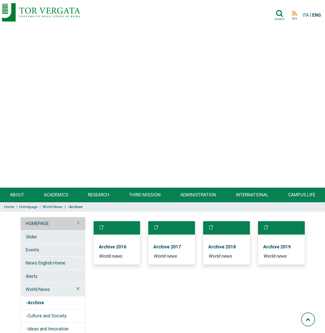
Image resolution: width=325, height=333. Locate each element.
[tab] (53, 223)
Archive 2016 (112, 246)
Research (98, 194)
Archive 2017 (167, 246)
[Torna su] (308, 319)
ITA (305, 15)
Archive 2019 (277, 246)
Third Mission (145, 194)
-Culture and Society (46, 315)
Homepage (28, 207)
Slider (31, 236)
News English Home (45, 263)
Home (9, 207)
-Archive (35, 302)
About (17, 194)
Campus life (301, 194)
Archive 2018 (222, 246)
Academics (56, 194)
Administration (198, 194)
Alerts (32, 276)
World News (53, 207)
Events (32, 250)
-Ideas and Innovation (47, 328)
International (252, 194)
